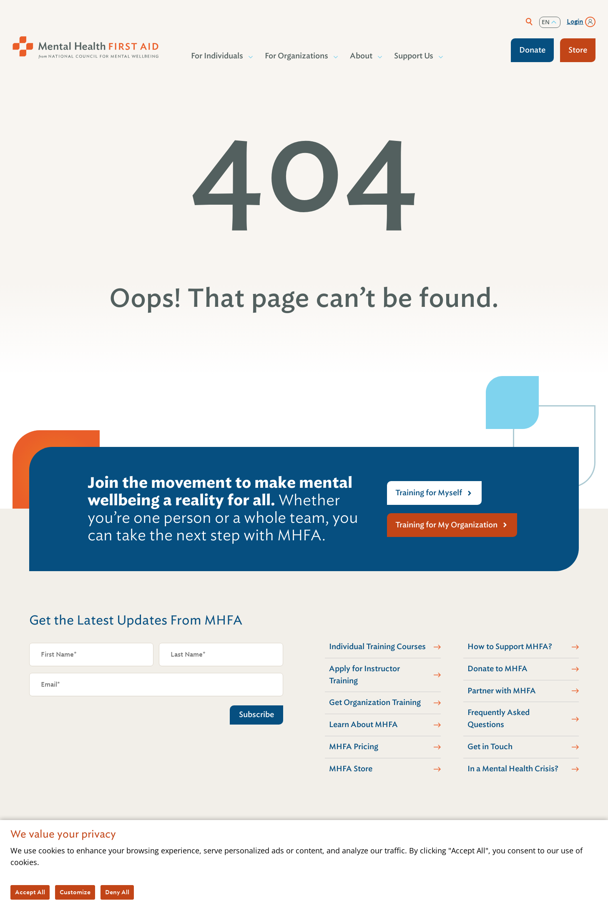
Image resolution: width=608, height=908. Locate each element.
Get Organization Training (375, 702)
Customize (75, 892)
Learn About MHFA (363, 725)
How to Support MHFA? (509, 647)
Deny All (117, 892)
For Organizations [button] (297, 56)
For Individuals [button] (217, 56)
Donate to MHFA (497, 669)
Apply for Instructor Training (364, 675)
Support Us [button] (414, 56)
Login (575, 22)
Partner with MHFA (501, 691)
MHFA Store (350, 769)
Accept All (30, 892)
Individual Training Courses (377, 647)
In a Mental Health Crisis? (512, 769)
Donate (532, 50)
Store (577, 50)
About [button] (361, 56)
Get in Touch (490, 747)
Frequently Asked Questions (498, 718)
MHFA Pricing (353, 747)
